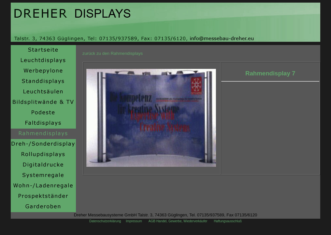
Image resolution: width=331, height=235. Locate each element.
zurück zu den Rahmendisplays (112, 53)
